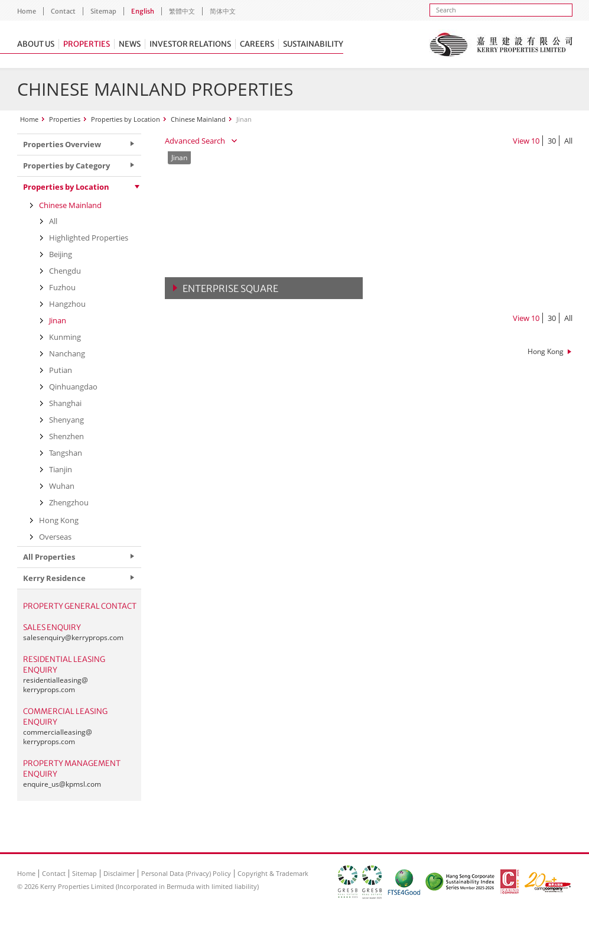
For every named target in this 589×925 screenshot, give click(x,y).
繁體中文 (182, 11)
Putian (60, 370)
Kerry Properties (500, 44)
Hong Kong (546, 351)
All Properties (49, 556)
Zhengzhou (69, 502)
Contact (63, 11)
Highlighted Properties (88, 237)
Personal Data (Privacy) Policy (186, 873)
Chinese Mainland (198, 119)
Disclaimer (119, 873)
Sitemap (103, 11)
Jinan (57, 320)
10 (535, 140)
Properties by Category (66, 165)
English (142, 11)
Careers (257, 44)
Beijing (60, 254)
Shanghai (65, 403)
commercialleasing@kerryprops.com (57, 737)
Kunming (65, 337)
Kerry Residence (54, 578)
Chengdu (65, 270)
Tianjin (60, 469)
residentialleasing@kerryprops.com (55, 684)
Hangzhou (67, 303)
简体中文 (223, 11)
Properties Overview (62, 144)
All (568, 140)
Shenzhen (66, 436)
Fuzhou (62, 287)
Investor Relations (190, 44)
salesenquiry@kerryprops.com (73, 637)
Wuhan (61, 486)
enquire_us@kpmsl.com (62, 784)
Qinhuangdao (73, 386)
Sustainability (313, 44)
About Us (35, 44)
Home (26, 11)
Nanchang (67, 353)
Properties (86, 44)
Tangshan (65, 452)
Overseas (55, 536)
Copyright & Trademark (272, 873)
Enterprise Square (230, 288)
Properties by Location (125, 119)
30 (552, 140)
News (130, 44)
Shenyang (66, 419)
